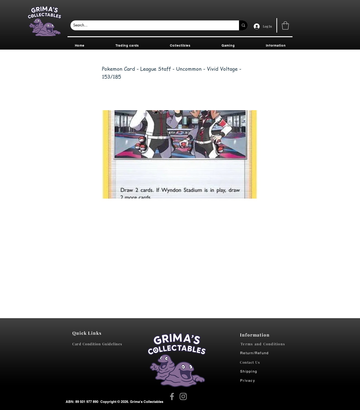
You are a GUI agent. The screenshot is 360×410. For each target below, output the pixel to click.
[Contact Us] (252, 362)
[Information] (256, 334)
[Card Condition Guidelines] (98, 343)
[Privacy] (252, 380)
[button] (285, 25)
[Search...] (151, 25)
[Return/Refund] (266, 353)
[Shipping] (251, 371)
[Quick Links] (88, 332)
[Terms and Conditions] (266, 343)
